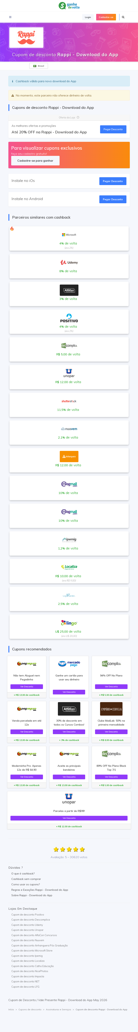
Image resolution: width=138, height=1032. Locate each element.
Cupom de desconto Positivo (27, 914)
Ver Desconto (26, 686)
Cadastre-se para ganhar (35, 160)
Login (88, 17)
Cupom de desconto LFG (25, 986)
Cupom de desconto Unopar (27, 929)
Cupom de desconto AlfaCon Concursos (34, 935)
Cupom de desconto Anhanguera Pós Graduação (39, 945)
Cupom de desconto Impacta (27, 976)
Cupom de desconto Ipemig (27, 955)
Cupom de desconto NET (25, 981)
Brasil (38, 65)
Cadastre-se (106, 17)
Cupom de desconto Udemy (27, 924)
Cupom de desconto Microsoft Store (31, 950)
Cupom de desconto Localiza (27, 960)
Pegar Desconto (113, 129)
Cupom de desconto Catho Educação (32, 966)
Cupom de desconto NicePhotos (29, 971)
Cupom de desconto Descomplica (30, 919)
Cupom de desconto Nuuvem (27, 940)
